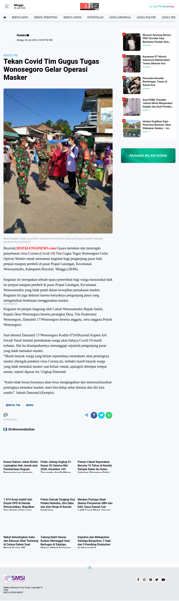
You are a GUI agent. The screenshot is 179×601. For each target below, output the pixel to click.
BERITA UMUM (75, 17)
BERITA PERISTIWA (47, 17)
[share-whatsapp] (108, 415)
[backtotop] (89, 569)
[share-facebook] (93, 415)
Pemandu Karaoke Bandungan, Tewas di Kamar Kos (154, 81)
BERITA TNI (10, 55)
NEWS (29, 405)
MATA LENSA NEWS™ (13, 593)
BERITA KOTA (20, 17)
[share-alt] (85, 415)
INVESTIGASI (99, 17)
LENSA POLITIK (152, 17)
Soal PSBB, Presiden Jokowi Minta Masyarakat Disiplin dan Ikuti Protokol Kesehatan (157, 103)
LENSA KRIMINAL (125, 17)
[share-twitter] (100, 415)
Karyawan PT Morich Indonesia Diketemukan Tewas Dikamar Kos (155, 59)
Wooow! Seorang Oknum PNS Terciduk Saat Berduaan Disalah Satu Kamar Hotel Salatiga (156, 38)
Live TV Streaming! (163, 6)
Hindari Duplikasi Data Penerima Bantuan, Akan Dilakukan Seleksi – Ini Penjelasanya (156, 124)
